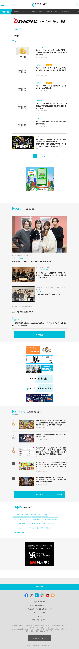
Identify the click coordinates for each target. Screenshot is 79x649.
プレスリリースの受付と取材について (39, 609)
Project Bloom (18, 528)
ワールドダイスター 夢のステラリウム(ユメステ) (39, 528)
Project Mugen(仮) (19, 524)
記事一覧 (5, 11)
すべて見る (39, 335)
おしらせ (39, 616)
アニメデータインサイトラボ (39, 515)
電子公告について (39, 613)
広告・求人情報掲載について (39, 605)
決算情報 (65, 11)
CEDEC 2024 (36, 519)
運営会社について (39, 602)
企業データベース (20, 11)
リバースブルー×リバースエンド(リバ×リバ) (41, 524)
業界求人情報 (37, 11)
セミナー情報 (52, 11)
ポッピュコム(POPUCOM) (50, 519)
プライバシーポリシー (39, 620)
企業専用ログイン (39, 638)
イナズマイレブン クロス (21, 515)
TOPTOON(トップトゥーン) (22, 519)
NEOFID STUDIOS (19, 532)
